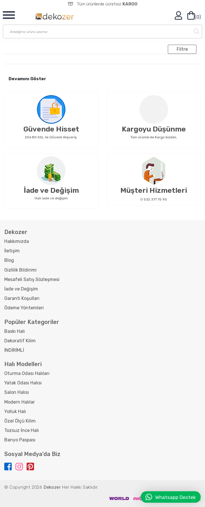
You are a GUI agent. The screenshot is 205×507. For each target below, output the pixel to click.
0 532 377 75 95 (153, 199)
